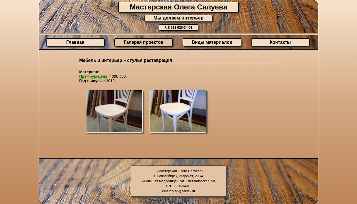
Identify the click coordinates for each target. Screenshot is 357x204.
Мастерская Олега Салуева (178, 7)
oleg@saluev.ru (183, 191)
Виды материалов (212, 42)
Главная (75, 42)
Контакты (280, 42)
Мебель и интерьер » (103, 60)
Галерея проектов (143, 42)
